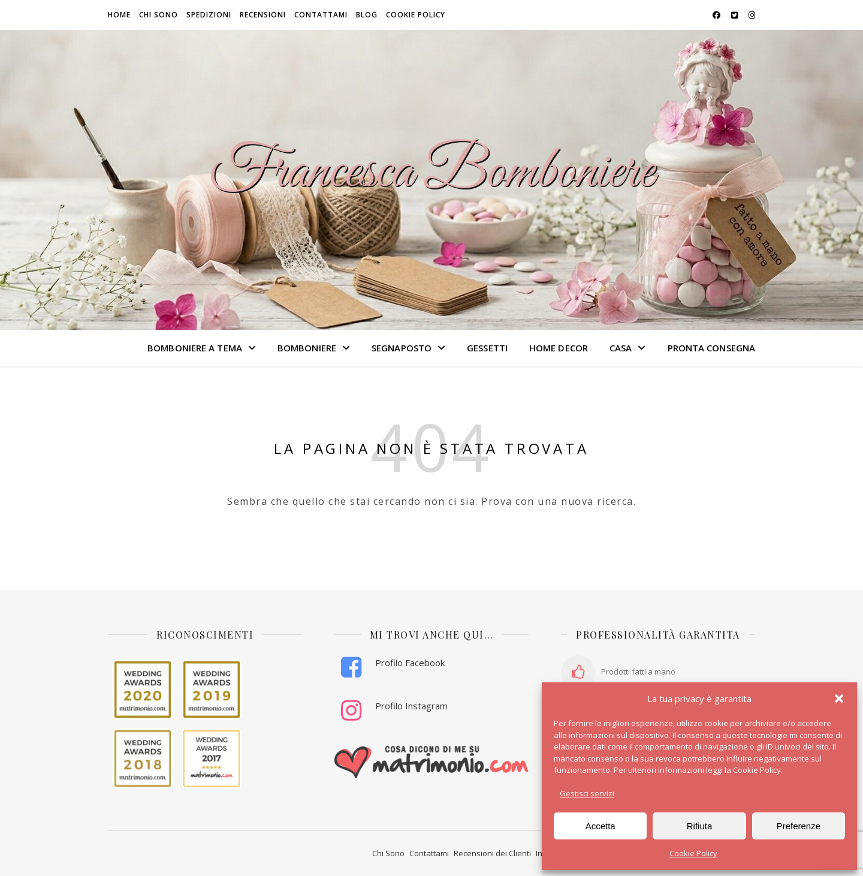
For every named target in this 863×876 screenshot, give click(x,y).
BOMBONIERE (306, 348)
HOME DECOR (558, 348)
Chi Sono (388, 853)
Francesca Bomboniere (431, 173)
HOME (119, 15)
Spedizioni (208, 15)
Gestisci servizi (587, 793)
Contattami (321, 15)
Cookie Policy (693, 853)
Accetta (600, 826)
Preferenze (798, 826)
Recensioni (263, 15)
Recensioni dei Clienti (492, 853)
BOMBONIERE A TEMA (194, 348)
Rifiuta (700, 826)
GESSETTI (487, 348)
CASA (620, 348)
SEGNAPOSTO (402, 348)
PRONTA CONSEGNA (712, 348)
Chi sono (158, 15)
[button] (839, 699)
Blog (367, 15)
